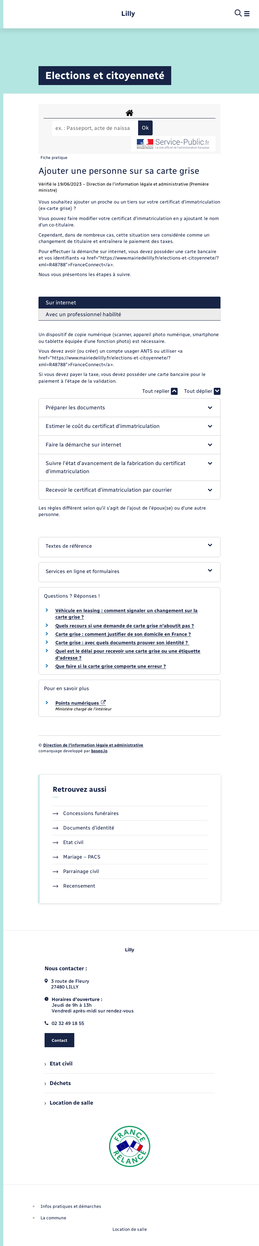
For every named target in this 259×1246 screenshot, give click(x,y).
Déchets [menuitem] (58, 1083)
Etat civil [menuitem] (59, 1063)
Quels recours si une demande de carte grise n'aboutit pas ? (124, 626)
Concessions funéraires (86, 813)
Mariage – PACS (77, 857)
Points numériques (80, 703)
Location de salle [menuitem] (69, 1103)
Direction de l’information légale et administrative (93, 745)
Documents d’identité (83, 828)
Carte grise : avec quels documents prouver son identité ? (122, 643)
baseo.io (99, 751)
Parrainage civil (76, 871)
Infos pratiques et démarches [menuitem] (71, 1206)
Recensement (74, 886)
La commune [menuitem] (53, 1217)
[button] (129, 408)
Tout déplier (202, 391)
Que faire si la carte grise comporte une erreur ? (110, 666)
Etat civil (68, 842)
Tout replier (160, 391)
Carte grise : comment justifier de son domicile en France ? (123, 634)
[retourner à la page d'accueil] (128, 13)
